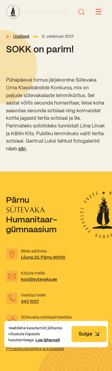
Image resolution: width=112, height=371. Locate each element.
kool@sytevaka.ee (39, 279)
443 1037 (30, 301)
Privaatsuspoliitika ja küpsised (35, 348)
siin (22, 149)
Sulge (89, 334)
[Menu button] (98, 11)
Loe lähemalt (48, 339)
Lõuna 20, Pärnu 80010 (43, 257)
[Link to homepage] (13, 12)
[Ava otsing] (81, 12)
